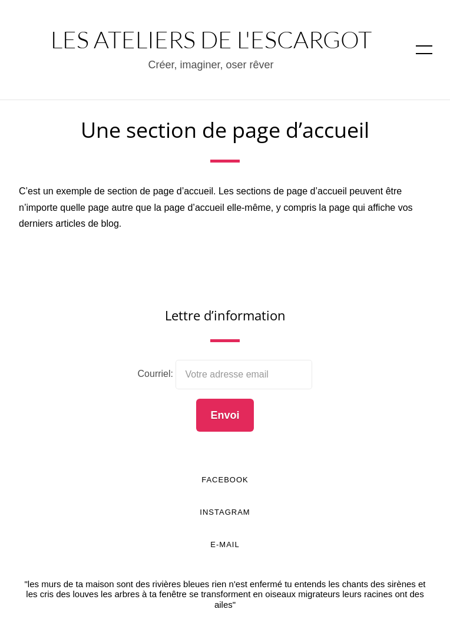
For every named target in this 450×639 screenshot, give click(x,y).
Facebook (225, 479)
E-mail (224, 544)
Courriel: (157, 374)
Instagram (225, 512)
